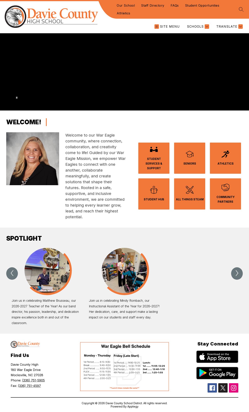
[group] (47, 287)
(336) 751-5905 (33, 380)
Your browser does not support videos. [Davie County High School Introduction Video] (124, 71)
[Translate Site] (229, 26)
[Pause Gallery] (17, 98)
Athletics (123, 13)
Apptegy (133, 406)
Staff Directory (152, 5)
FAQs (175, 5)
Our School (126, 5)
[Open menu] (167, 26)
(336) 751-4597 (29, 386)
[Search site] (241, 9)
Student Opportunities (202, 5)
